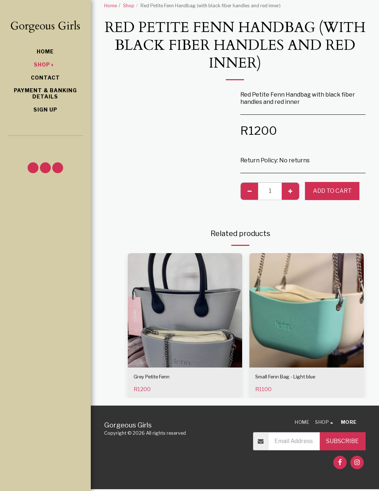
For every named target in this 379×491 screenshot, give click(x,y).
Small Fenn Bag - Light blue (292, 377)
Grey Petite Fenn (157, 377)
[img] (185, 310)
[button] (45, 145)
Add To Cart (332, 190)
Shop (128, 5)
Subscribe (342, 442)
